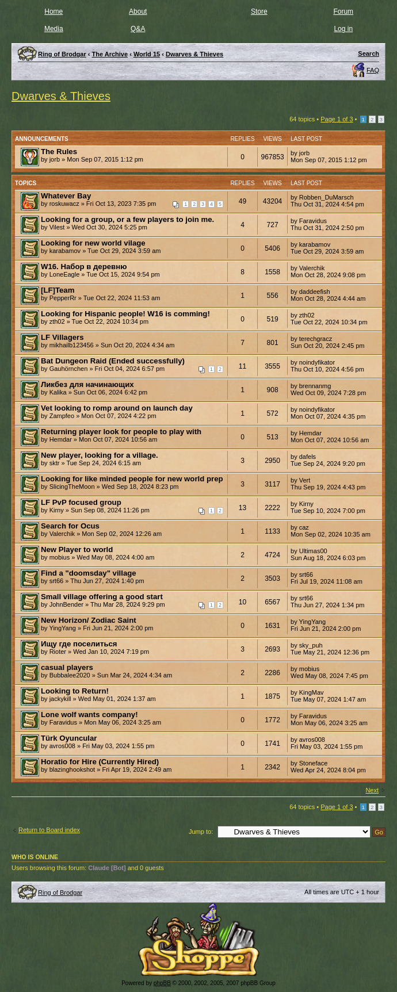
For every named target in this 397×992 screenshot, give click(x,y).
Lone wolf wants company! (89, 714)
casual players (67, 667)
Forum (343, 11)
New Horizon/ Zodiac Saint (88, 620)
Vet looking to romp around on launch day (117, 408)
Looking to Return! (75, 691)
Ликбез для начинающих (87, 384)
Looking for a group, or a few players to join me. (127, 219)
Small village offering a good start (102, 596)
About (138, 11)
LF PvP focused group (81, 502)
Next (372, 790)
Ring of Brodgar (60, 892)
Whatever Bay (66, 195)
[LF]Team (57, 290)
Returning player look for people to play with (121, 431)
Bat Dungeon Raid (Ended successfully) (113, 361)
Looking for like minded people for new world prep (132, 478)
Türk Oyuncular (69, 738)
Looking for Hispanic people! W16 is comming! (125, 313)
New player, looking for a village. (99, 455)
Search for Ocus (70, 526)
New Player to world (77, 549)
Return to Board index (49, 829)
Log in (343, 29)
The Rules (59, 151)
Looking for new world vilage (93, 243)
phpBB (162, 983)
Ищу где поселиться (79, 643)
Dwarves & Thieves (194, 54)
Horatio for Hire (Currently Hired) (100, 761)
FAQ (373, 70)
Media (53, 29)
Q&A (138, 29)
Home (53, 11)
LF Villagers (62, 337)
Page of (336, 119)
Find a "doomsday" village (88, 573)
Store (259, 11)
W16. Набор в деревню (84, 266)
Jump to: (201, 831)
